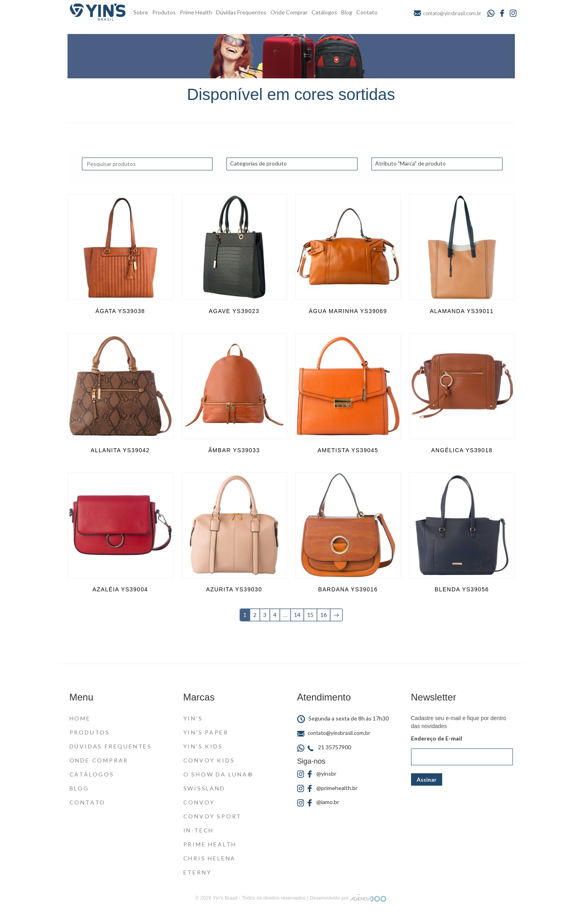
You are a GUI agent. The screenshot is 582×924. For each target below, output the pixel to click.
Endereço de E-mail (436, 738)
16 (323, 614)
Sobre (140, 12)
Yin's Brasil (225, 898)
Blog (346, 12)
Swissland (204, 788)
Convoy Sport (212, 816)
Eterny (197, 872)
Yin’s (193, 718)
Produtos (164, 12)
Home (80, 718)
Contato (366, 12)
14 (297, 614)
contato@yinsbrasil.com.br (333, 733)
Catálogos (324, 12)
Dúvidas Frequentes (241, 12)
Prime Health (196, 12)
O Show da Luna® (218, 774)
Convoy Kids (209, 760)
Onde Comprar (289, 12)
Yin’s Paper (205, 732)
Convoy (199, 802)
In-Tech (198, 830)
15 (310, 614)
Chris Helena (209, 858)
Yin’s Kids (203, 746)
